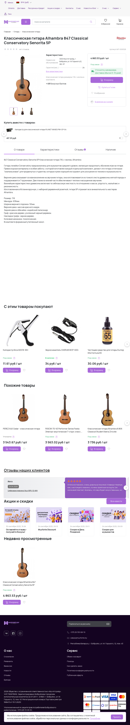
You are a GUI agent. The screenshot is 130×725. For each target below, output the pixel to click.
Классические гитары (31, 31)
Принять (117, 717)
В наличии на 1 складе (104, 102)
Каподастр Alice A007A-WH (15, 350)
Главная (7, 31)
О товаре (19, 149)
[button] (102, 64)
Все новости (116, 501)
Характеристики (49, 149)
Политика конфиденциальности (80, 670)
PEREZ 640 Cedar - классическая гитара (21, 428)
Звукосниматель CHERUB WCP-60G (61, 350)
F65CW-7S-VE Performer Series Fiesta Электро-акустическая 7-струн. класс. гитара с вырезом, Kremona (63, 430)
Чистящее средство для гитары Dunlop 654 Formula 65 (106, 351)
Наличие (111, 149)
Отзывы (80, 149)
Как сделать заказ (74, 666)
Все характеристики (54, 71)
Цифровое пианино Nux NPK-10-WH (23, 490)
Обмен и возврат (74, 656)
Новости (7, 670)
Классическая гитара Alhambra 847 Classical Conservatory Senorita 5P (19, 583)
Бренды (7, 680)
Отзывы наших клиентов (27, 470)
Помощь (70, 661)
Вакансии (8, 666)
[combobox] (63, 22)
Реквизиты (8, 661)
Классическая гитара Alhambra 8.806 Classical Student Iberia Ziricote (105, 430)
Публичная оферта (75, 675)
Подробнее (95, 718)
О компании (9, 656)
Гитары (16, 31)
